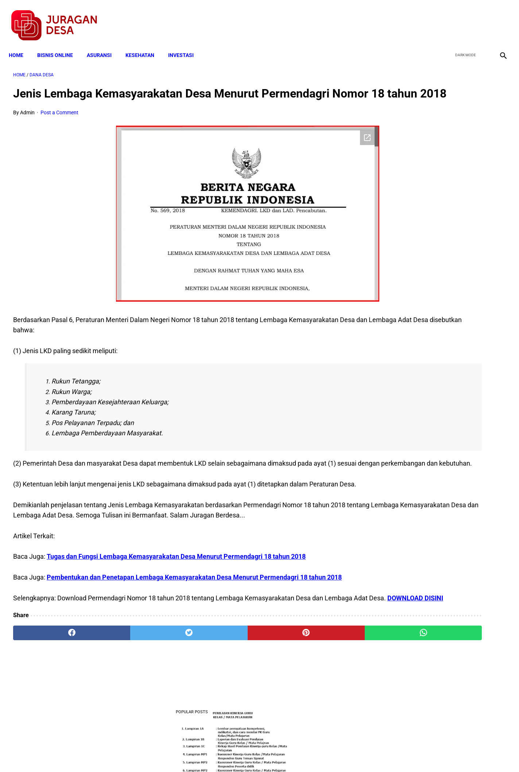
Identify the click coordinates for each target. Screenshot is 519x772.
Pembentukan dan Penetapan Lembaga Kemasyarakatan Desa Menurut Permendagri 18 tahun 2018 (194, 620)
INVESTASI (185, 44)
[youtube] (481, 19)
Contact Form (316, 753)
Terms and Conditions (173, 753)
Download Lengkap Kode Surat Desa (431, 301)
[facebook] (446, 19)
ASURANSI (103, 44)
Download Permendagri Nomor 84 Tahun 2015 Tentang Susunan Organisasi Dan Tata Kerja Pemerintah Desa (436, 420)
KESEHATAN (144, 44)
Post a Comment (59, 125)
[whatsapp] (303, 686)
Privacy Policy (221, 753)
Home (20, 44)
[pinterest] (220, 686)
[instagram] (498, 19)
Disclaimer (255, 753)
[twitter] (464, 19)
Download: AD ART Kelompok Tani (428, 383)
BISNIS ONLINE (59, 44)
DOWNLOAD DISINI (104, 652)
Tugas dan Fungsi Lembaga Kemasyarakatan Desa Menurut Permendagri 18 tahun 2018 (176, 600)
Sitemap (284, 753)
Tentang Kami (355, 753)
